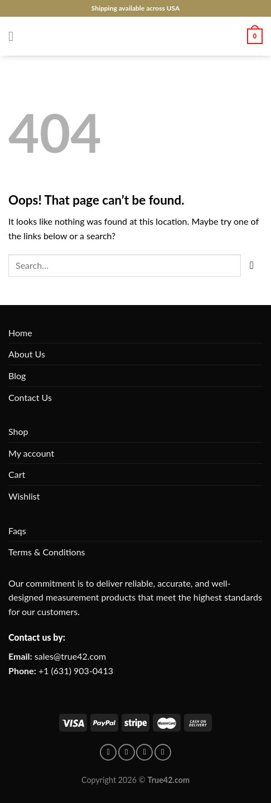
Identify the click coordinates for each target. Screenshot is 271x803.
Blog (17, 375)
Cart (16, 474)
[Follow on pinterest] (126, 752)
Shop (18, 431)
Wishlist (24, 496)
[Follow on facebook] (108, 752)
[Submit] (252, 265)
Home (20, 332)
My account (31, 453)
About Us (26, 354)
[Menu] (15, 36)
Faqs (17, 530)
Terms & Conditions (46, 551)
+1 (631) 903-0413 (75, 670)
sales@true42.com (70, 656)
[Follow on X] (162, 752)
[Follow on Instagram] (144, 752)
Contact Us (30, 397)
